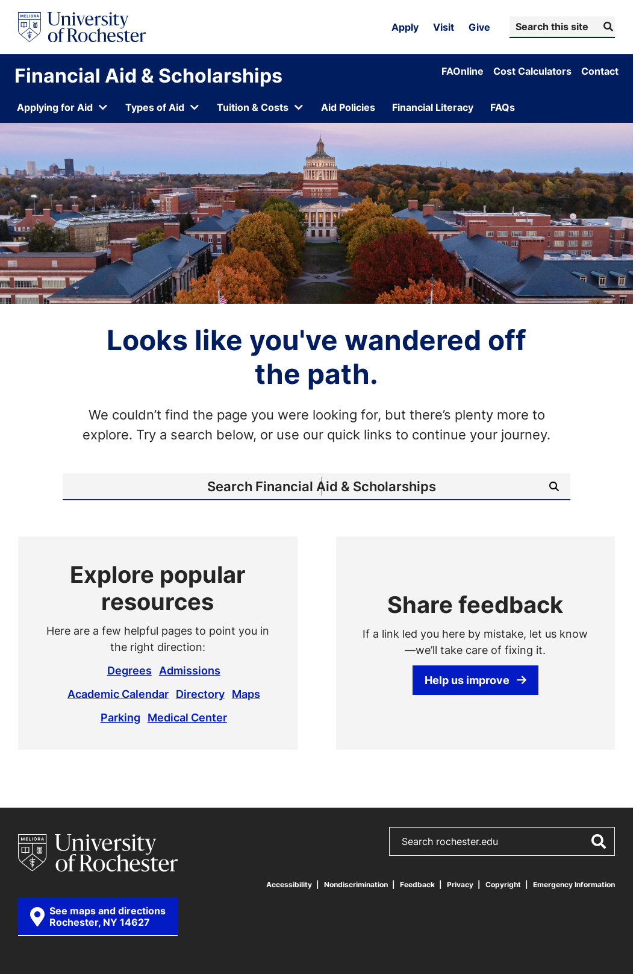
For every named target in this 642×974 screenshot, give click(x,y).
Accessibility (289, 884)
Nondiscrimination (356, 884)
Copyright (503, 884)
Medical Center (187, 717)
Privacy (460, 884)
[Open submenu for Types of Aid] (162, 107)
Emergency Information (574, 884)
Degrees (129, 670)
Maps (246, 694)
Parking (120, 717)
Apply (405, 27)
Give (479, 27)
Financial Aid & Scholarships (148, 75)
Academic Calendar (118, 694)
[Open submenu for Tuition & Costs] (260, 107)
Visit (443, 27)
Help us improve (475, 680)
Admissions (189, 670)
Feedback (417, 884)
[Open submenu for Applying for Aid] (62, 107)
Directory (200, 694)
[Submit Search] (607, 26)
